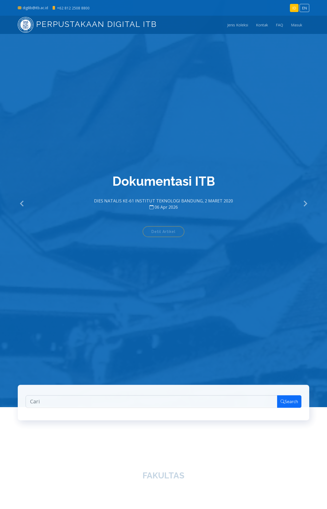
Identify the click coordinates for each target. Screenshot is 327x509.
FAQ (279, 24)
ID (294, 7)
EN (304, 7)
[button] (22, 203)
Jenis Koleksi (237, 24)
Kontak (262, 24)
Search (289, 405)
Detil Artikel (163, 235)
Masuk (296, 24)
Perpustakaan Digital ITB (87, 24)
